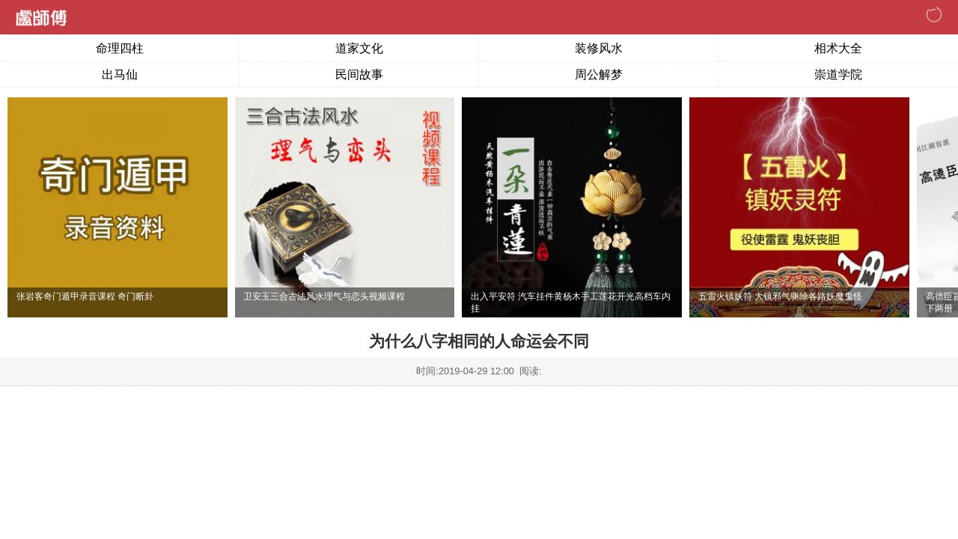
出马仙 (120, 74)
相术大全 (838, 48)
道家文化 (359, 48)
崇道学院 (838, 74)
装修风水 (599, 48)
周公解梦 (599, 74)
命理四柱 (120, 48)
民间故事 (359, 74)
